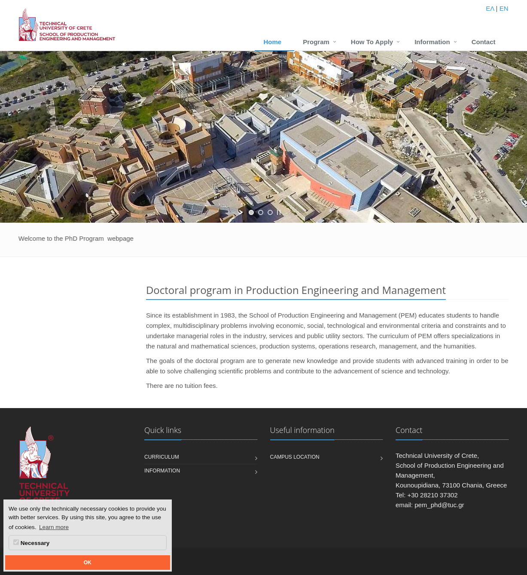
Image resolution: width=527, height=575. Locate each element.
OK (87, 563)
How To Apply (372, 41)
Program (316, 41)
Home (272, 41)
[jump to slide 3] (270, 212)
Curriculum (161, 457)
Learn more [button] (54, 527)
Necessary (31, 542)
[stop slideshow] (278, 212)
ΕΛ (490, 8)
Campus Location (295, 457)
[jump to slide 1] (251, 212)
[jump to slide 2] (260, 212)
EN (504, 8)
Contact (484, 41)
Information (432, 41)
